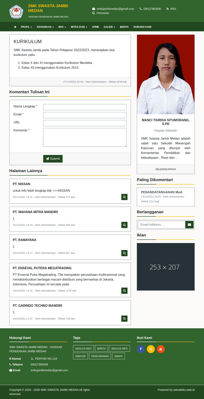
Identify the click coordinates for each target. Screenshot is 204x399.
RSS (171, 8)
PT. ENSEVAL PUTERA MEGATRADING (42, 268)
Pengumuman (100, 356)
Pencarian (100, 13)
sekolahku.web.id (184, 389)
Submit (53, 158)
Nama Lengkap (25, 106)
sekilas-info (119, 348)
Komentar (21, 130)
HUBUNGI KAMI (142, 27)
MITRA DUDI (79, 27)
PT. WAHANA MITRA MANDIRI (35, 212)
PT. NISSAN (21, 184)
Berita (101, 348)
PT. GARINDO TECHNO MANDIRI (37, 305)
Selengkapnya (166, 169)
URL (17, 122)
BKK (62, 27)
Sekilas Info (83, 348)
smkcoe (80, 356)
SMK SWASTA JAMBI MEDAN (59, 389)
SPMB (95, 27)
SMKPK (118, 356)
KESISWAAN (45, 27)
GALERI (109, 27)
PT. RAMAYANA (24, 240)
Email (19, 114)
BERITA (124, 27)
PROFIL (26, 27)
